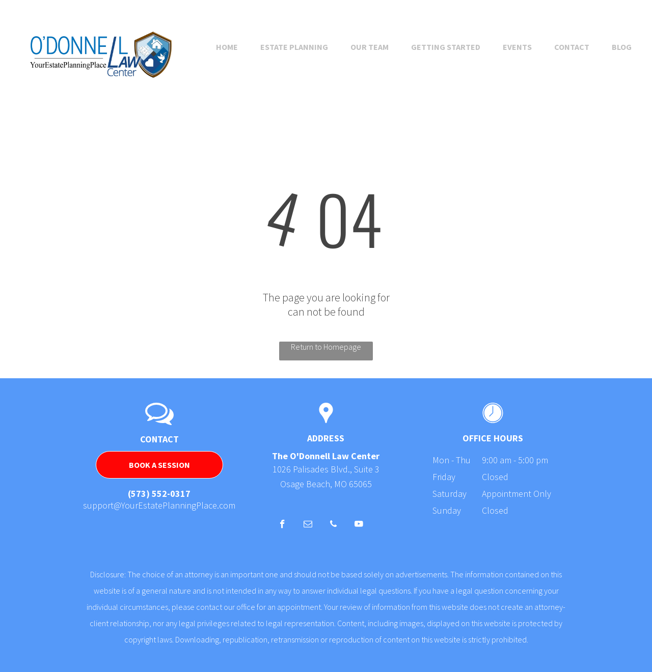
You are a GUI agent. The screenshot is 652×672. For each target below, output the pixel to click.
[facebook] (282, 525)
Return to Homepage (326, 347)
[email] (308, 525)
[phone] (333, 525)
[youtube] (358, 525)
